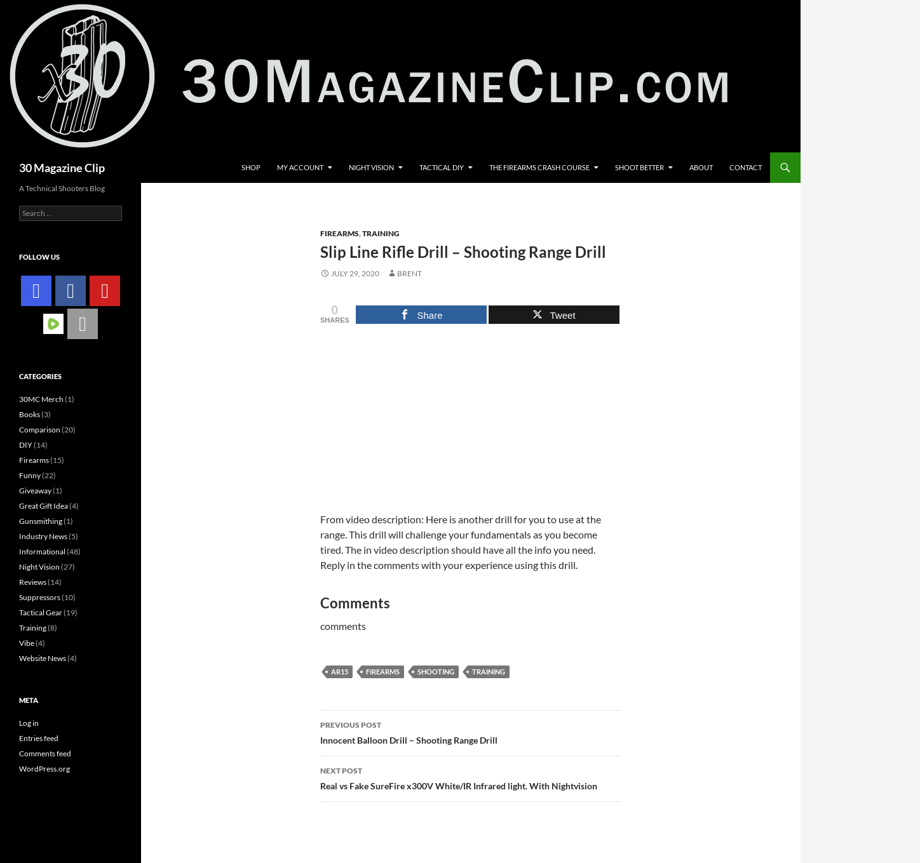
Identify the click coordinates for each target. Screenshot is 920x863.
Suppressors (39, 597)
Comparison (39, 429)
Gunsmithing (40, 521)
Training (381, 233)
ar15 (339, 671)
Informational (42, 551)
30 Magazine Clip (62, 168)
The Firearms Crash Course (539, 167)
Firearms (339, 233)
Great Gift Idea (43, 506)
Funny (30, 475)
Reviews (32, 582)
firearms (383, 671)
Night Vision (371, 167)
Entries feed (38, 738)
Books (29, 414)
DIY (25, 445)
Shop (250, 167)
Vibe (26, 643)
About (701, 167)
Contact (745, 167)
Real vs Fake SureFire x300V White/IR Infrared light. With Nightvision (470, 777)
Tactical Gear (40, 612)
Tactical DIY (441, 167)
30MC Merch (41, 399)
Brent (409, 273)
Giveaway (35, 490)
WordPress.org (44, 768)
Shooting (435, 671)
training (488, 671)
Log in (29, 723)
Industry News (43, 536)
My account (300, 167)
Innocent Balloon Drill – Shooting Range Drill (470, 732)
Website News (42, 658)
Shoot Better (639, 167)
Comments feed (45, 753)
